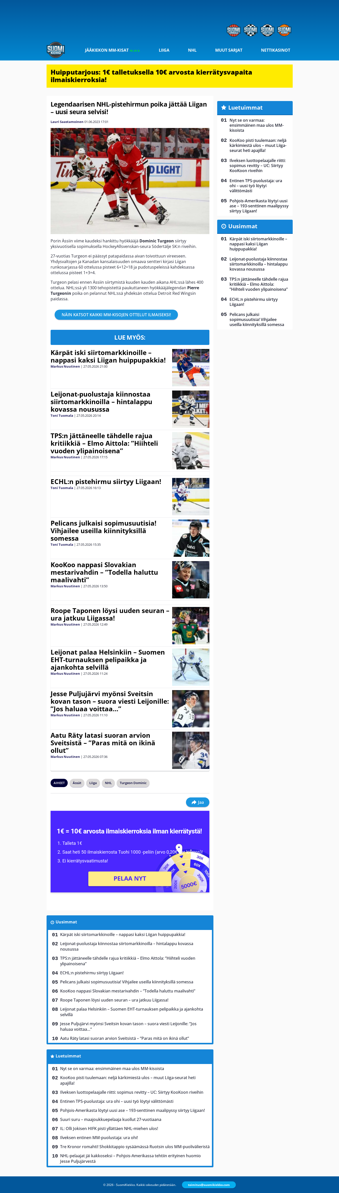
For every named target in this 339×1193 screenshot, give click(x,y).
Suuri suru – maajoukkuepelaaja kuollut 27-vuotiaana (110, 1119)
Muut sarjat (228, 50)
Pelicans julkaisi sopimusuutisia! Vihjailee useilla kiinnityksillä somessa (103, 531)
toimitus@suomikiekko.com (209, 1185)
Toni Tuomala (62, 415)
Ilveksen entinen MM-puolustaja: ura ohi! (99, 1137)
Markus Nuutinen (65, 366)
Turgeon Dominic (133, 783)
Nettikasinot (275, 50)
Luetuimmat (68, 1056)
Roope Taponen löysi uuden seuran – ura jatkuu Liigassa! (110, 614)
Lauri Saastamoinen (67, 121)
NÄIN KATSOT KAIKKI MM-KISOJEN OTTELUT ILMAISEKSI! (116, 314)
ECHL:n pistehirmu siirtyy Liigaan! (106, 481)
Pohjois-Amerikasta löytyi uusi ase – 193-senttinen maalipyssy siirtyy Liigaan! (132, 1110)
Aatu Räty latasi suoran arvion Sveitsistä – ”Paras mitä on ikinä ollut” (103, 743)
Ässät (77, 783)
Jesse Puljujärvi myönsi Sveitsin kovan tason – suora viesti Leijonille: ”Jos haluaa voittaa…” (110, 701)
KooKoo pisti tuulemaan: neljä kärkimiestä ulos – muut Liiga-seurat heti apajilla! (128, 1080)
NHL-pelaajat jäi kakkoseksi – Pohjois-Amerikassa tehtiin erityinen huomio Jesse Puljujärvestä (130, 1158)
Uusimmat (66, 922)
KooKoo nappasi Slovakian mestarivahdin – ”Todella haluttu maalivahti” (104, 572)
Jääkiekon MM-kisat (112, 50)
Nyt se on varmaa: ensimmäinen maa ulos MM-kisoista (112, 1068)
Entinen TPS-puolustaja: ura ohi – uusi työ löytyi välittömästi (116, 1101)
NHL (192, 50)
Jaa (198, 802)
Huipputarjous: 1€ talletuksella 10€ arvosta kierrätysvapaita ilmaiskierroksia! (151, 76)
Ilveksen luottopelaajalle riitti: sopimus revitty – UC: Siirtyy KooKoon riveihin (131, 1092)
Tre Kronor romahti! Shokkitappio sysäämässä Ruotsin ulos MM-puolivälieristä (135, 1146)
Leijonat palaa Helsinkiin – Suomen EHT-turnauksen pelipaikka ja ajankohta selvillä (108, 660)
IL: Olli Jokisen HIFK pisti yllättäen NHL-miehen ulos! (109, 1128)
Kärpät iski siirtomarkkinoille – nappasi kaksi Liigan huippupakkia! (108, 356)
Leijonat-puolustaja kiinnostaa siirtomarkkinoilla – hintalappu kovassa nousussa (101, 402)
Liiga (164, 50)
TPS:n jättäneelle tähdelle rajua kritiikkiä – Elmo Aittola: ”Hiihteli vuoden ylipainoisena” (104, 443)
